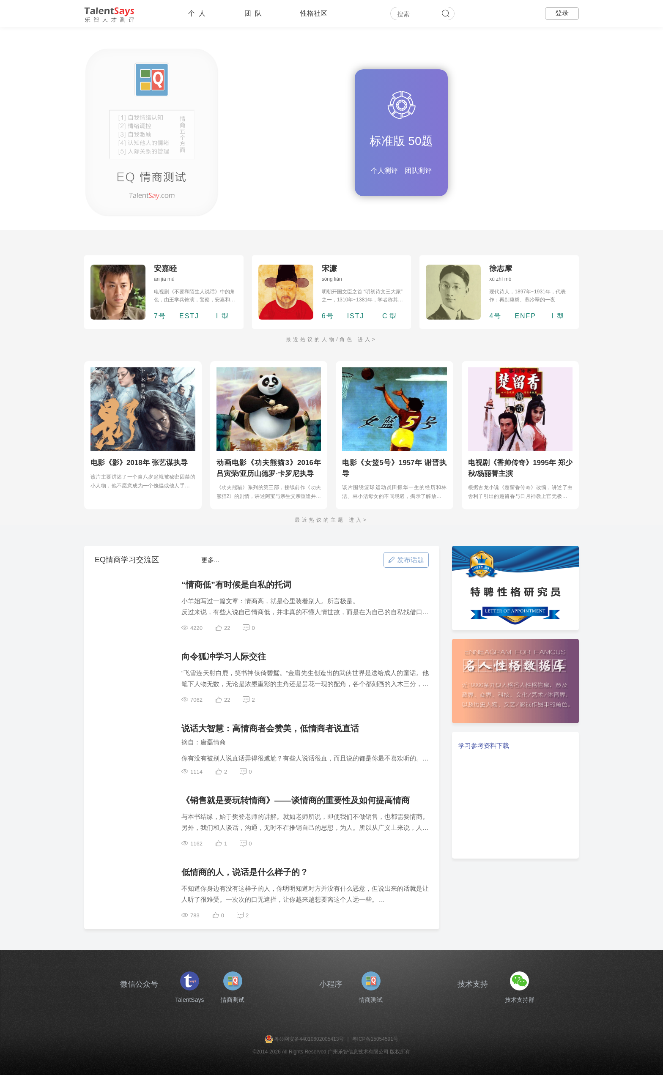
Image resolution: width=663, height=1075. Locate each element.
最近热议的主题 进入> (331, 520)
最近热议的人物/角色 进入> (331, 339)
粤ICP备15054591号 (375, 1039)
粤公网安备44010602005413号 (309, 1039)
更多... (210, 559)
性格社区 (313, 13)
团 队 (253, 13)
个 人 (196, 13)
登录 (562, 12)
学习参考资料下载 (483, 745)
